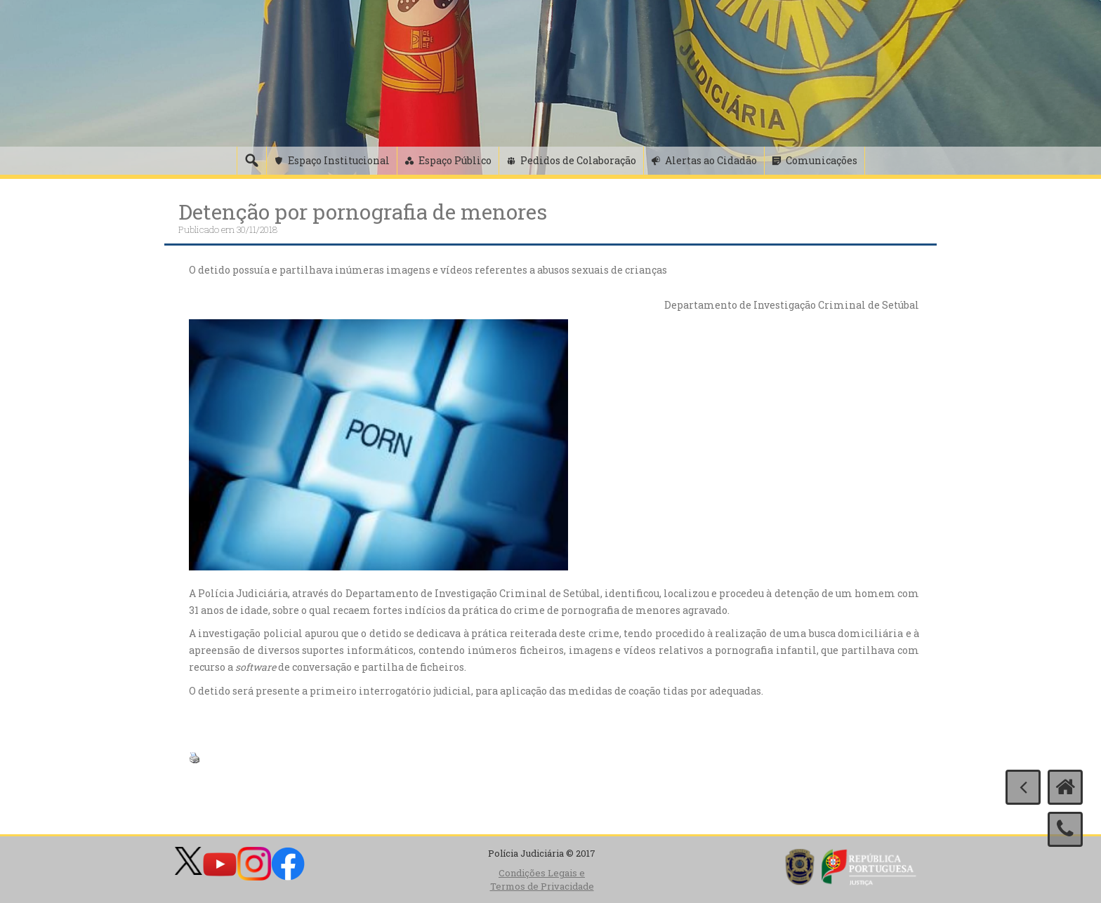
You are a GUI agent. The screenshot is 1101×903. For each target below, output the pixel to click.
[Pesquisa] (251, 161)
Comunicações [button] (821, 160)
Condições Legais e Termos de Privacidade (542, 879)
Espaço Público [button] (455, 160)
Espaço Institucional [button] (339, 160)
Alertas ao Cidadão (711, 160)
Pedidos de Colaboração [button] (578, 160)
